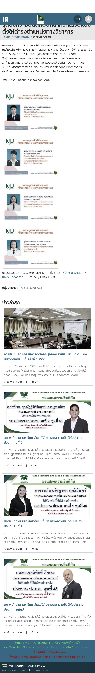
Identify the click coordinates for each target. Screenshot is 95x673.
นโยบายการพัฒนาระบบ (14, 670)
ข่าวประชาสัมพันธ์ (31, 288)
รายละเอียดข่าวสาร (42, 37)
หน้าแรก (7, 37)
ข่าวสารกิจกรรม (21, 37)
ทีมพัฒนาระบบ (40, 670)
